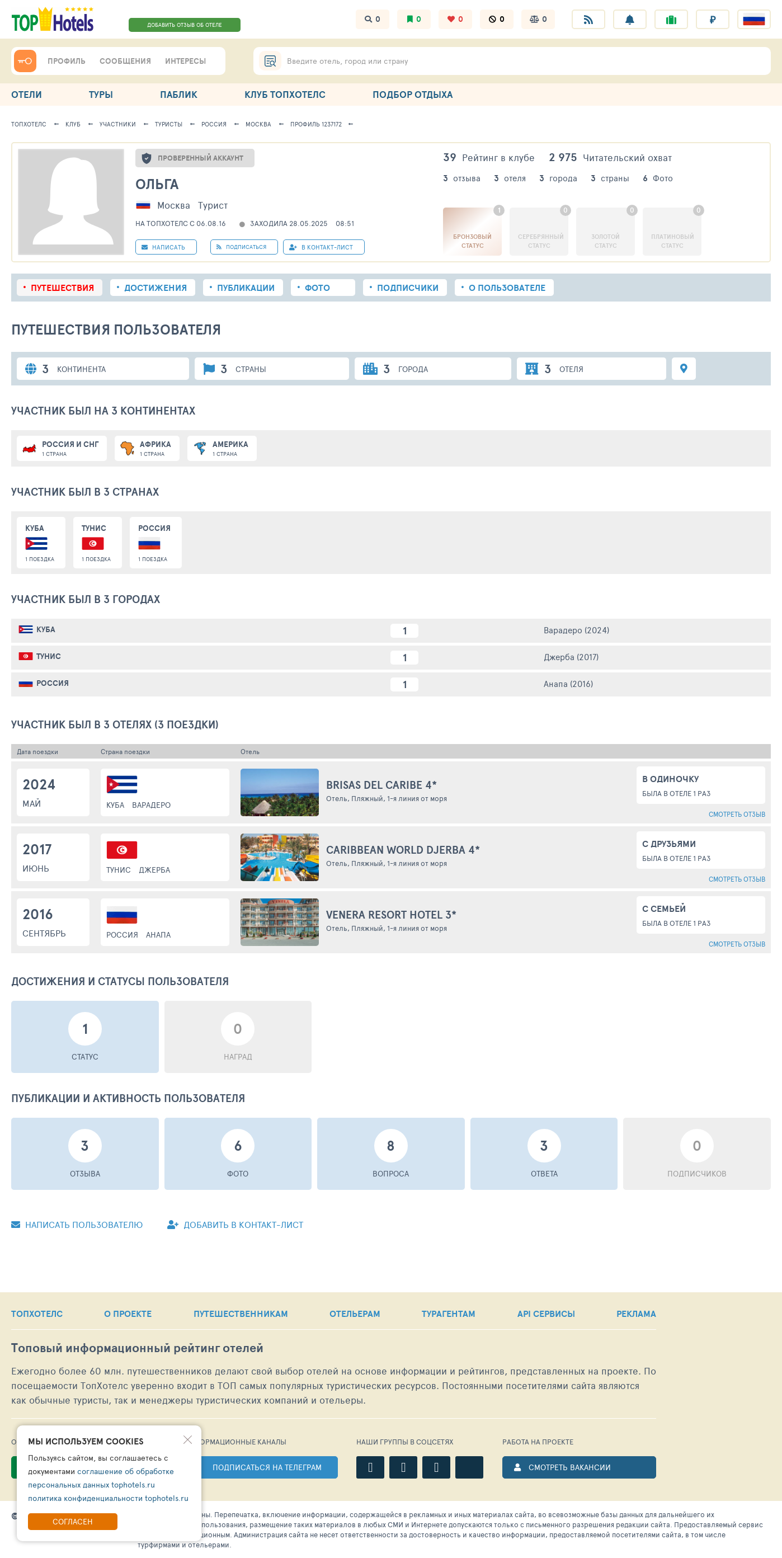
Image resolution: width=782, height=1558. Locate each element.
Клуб (73, 124)
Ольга (156, 183)
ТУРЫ (101, 94)
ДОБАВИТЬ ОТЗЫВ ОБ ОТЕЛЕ (184, 25)
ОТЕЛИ (26, 94)
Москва (258, 124)
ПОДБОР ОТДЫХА (413, 94)
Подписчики (408, 287)
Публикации (246, 287)
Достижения (155, 287)
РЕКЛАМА (636, 1313)
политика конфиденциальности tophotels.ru (108, 1498)
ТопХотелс (28, 124)
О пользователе (507, 287)
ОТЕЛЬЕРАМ (354, 1313)
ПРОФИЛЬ (67, 61)
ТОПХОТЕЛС (37, 1313)
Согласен (73, 1521)
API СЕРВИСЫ (546, 1313)
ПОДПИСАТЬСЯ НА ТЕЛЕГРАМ (267, 1467)
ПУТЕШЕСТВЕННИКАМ (241, 1313)
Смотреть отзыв (737, 813)
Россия (214, 124)
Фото (317, 287)
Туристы (168, 124)
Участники (118, 124)
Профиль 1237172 (316, 124)
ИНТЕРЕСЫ (185, 61)
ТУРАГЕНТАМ (448, 1313)
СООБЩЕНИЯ (125, 61)
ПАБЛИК (178, 94)
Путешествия (62, 287)
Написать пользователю (77, 1224)
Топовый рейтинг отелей (137, 1348)
